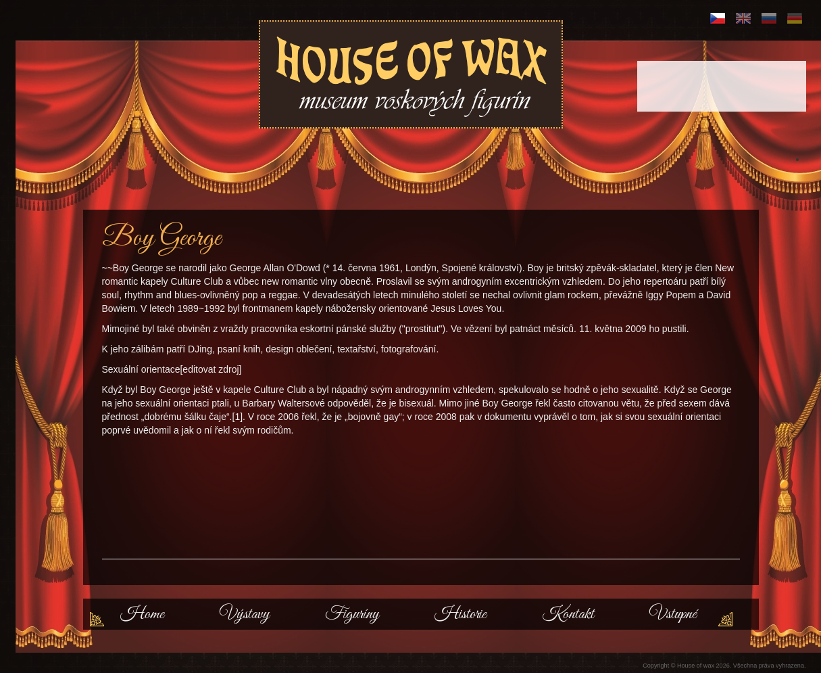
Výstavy (245, 614)
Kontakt (568, 614)
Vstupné (673, 614)
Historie (460, 614)
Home (142, 614)
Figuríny (352, 614)
